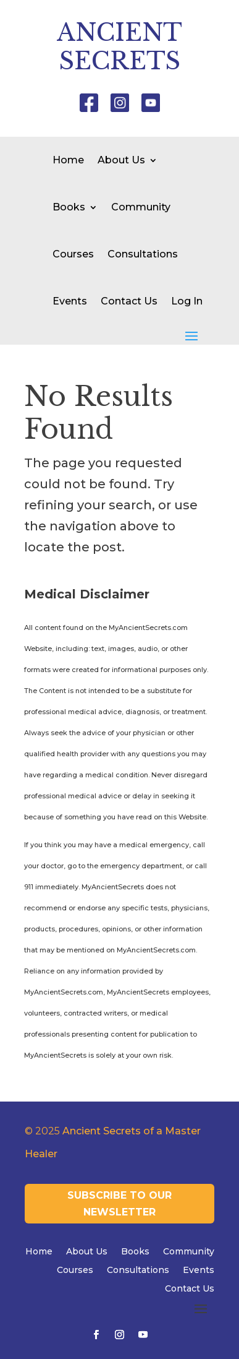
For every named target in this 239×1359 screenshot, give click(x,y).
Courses (73, 254)
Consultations (142, 254)
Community (140, 207)
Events (69, 301)
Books (68, 207)
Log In (187, 301)
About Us (121, 160)
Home (68, 160)
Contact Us (129, 301)
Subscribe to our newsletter (119, 1203)
